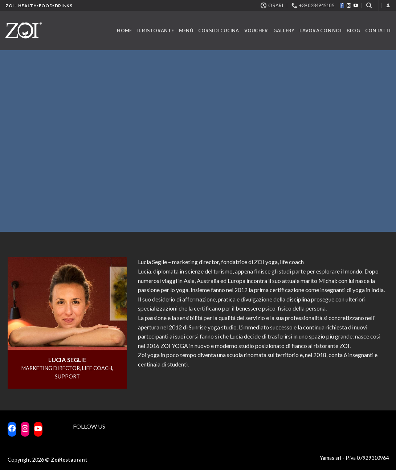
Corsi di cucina (218, 30)
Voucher (256, 30)
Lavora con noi (320, 30)
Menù (186, 30)
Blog (353, 30)
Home (124, 30)
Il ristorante (155, 30)
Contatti (378, 30)
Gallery (284, 30)
